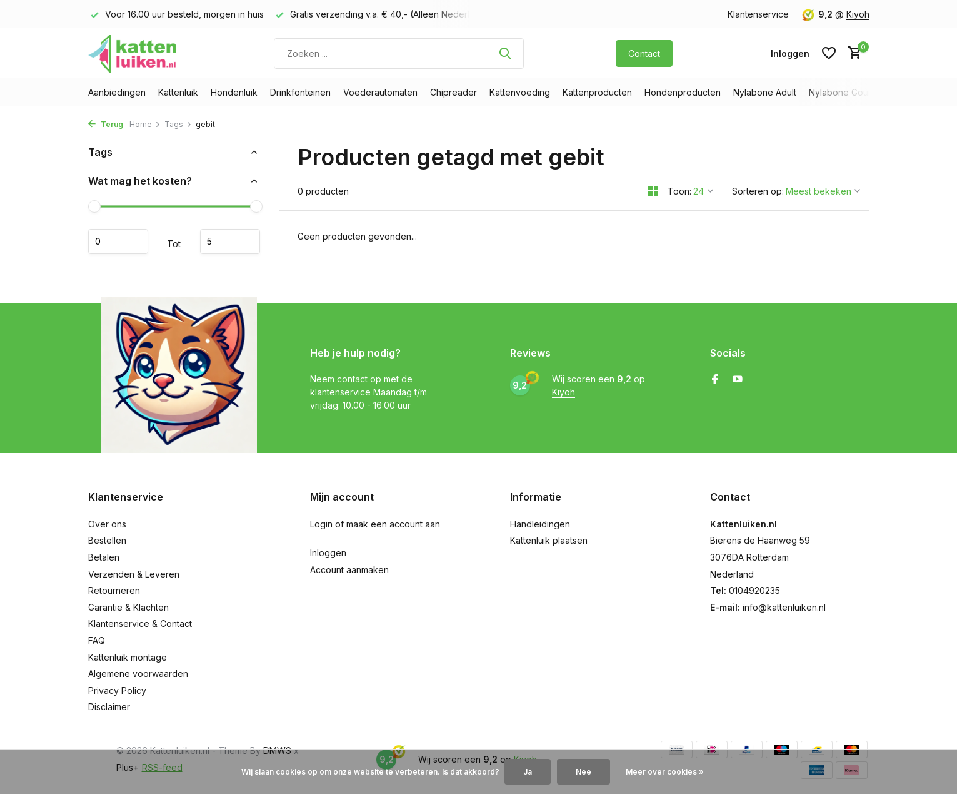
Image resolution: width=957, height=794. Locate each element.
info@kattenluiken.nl (784, 607)
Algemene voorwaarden (138, 673)
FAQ (96, 640)
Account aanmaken (349, 569)
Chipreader (453, 92)
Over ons (107, 524)
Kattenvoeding (519, 92)
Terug (105, 124)
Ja (527, 771)
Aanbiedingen (117, 92)
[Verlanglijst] (829, 53)
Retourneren (114, 590)
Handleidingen (540, 524)
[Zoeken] (399, 53)
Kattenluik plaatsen (549, 540)
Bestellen (107, 540)
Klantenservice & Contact (140, 623)
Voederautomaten (380, 92)
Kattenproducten (597, 92)
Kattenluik (178, 92)
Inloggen (328, 552)
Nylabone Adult (764, 92)
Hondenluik (234, 92)
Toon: (679, 191)
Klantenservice (758, 14)
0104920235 (754, 590)
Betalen (103, 557)
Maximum (230, 241)
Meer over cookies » (665, 771)
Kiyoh (857, 14)
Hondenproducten (682, 92)
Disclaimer (109, 706)
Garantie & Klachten (128, 607)
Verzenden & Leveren (133, 574)
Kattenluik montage (127, 657)
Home (145, 124)
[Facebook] (715, 379)
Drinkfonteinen (300, 92)
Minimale (118, 241)
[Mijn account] (790, 53)
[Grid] (653, 191)
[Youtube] (738, 379)
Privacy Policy (117, 690)
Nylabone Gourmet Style (859, 92)
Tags (178, 124)
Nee (583, 771)
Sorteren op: (758, 191)
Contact (644, 53)
